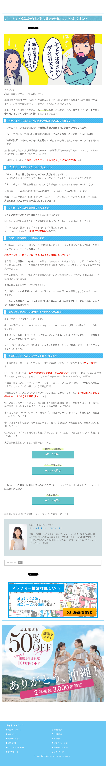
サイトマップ (59, 752)
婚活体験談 (58, 730)
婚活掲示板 (58, 734)
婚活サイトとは (14, 739)
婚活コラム (12, 734)
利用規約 (57, 739)
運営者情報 (12, 743)
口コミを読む (53, 454)
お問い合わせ (13, 752)
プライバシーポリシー (62, 743)
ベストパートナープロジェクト (48, 528)
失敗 (20, 562)
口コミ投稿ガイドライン (17, 748)
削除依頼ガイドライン (62, 748)
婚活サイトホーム (14, 730)
